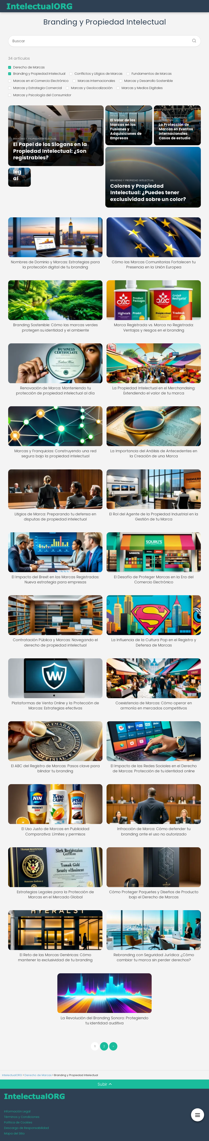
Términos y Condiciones (21, 1117)
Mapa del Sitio (14, 1133)
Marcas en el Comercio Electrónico (38, 80)
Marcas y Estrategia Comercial (35, 88)
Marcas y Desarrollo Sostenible (146, 80)
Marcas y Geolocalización (89, 88)
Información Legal (17, 1111)
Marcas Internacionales (94, 80)
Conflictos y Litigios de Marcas (95, 73)
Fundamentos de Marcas (149, 73)
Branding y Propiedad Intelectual (36, 73)
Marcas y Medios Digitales (140, 88)
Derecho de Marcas (26, 67)
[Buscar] (193, 39)
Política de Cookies (18, 1122)
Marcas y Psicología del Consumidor (39, 95)
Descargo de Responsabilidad (26, 1128)
